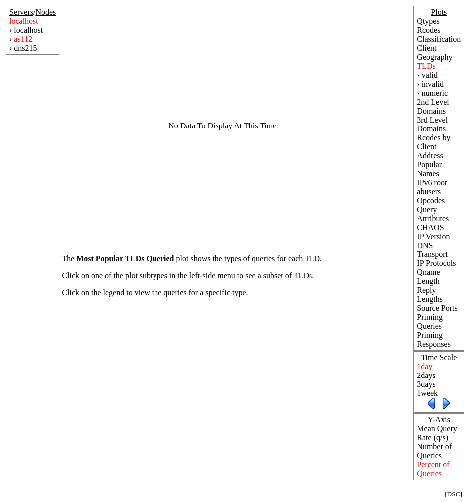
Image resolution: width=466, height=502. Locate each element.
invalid (433, 84)
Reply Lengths (430, 294)
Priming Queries (430, 321)
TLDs (426, 66)
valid (430, 75)
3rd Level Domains (432, 124)
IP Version (433, 236)
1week (427, 393)
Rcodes (428, 30)
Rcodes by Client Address (433, 146)
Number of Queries (434, 451)
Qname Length (428, 276)
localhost (23, 21)
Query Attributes (433, 214)
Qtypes (428, 21)
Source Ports (437, 308)
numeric (435, 93)
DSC (453, 494)
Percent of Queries (433, 469)
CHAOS (430, 227)
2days (426, 375)
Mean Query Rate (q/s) (437, 433)
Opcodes (431, 200)
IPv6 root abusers (432, 187)
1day (424, 366)
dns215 (25, 48)
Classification (439, 39)
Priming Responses (434, 339)
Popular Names (429, 169)
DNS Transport (432, 249)
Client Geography (434, 52)
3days (426, 384)
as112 (23, 39)
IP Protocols (436, 263)
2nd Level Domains (433, 106)
